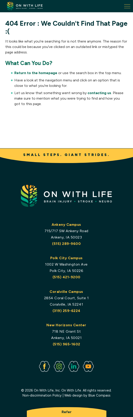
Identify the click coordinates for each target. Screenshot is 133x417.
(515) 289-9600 (66, 243)
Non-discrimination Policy (42, 395)
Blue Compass (99, 395)
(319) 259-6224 (66, 311)
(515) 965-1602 (66, 344)
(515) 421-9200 (66, 277)
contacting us (99, 93)
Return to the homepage (35, 73)
